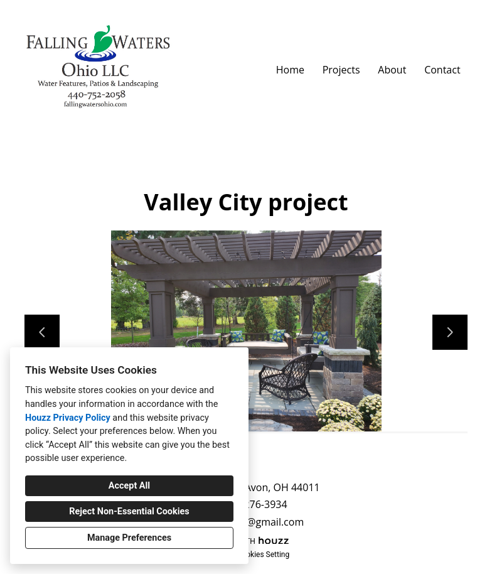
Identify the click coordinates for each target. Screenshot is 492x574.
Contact (442, 70)
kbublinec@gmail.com (252, 522)
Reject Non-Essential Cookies (129, 511)
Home (290, 70)
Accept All (129, 485)
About (392, 70)
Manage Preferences (129, 538)
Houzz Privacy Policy (67, 418)
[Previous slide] (42, 332)
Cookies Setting (263, 554)
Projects (341, 70)
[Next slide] (450, 332)
